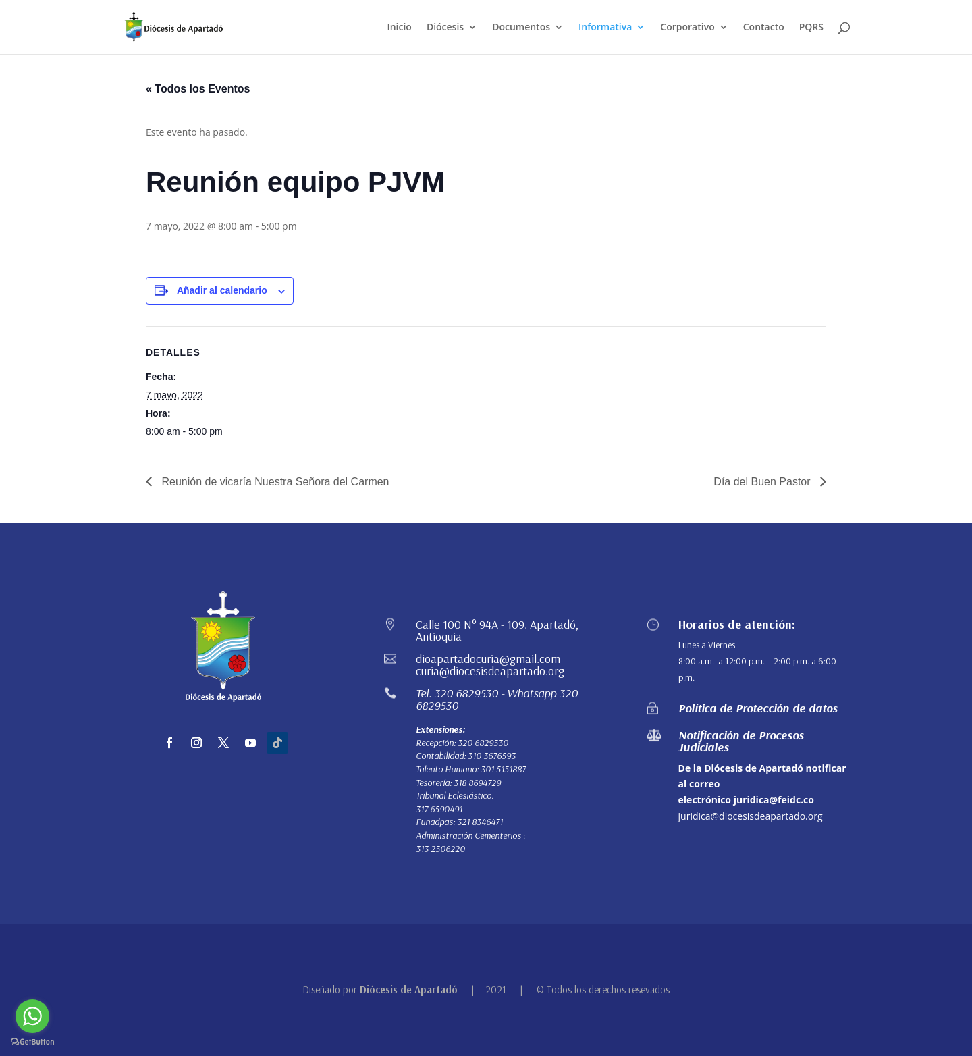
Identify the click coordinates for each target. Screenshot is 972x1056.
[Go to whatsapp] (32, 1016)
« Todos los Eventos (198, 89)
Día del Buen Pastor (763, 481)
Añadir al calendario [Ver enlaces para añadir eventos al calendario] (222, 290)
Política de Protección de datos (758, 708)
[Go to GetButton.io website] (32, 1042)
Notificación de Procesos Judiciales (741, 741)
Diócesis (445, 27)
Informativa (605, 27)
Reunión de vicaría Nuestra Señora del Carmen (274, 481)
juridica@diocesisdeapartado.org (750, 816)
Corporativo (687, 27)
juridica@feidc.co (774, 799)
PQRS (811, 27)
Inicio (399, 27)
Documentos (521, 27)
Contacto (763, 27)
